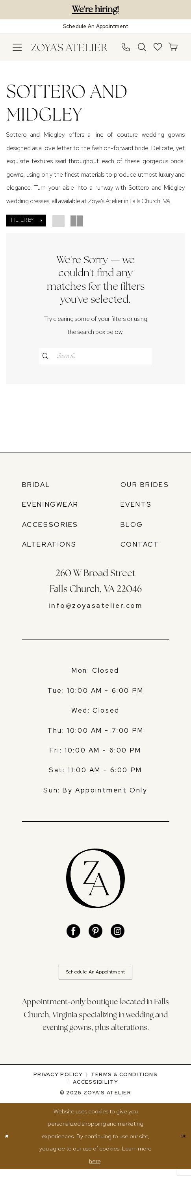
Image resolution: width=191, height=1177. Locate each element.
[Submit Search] (48, 356)
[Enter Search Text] (95, 356)
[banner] (70, 47)
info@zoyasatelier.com (95, 607)
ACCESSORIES (50, 526)
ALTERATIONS (49, 546)
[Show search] (142, 47)
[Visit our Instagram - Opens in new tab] (117, 934)
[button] (17, 47)
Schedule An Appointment (96, 977)
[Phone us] (126, 47)
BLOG (132, 526)
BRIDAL (36, 487)
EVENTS (136, 506)
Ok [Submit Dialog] (181, 1144)
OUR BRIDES (145, 487)
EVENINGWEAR (50, 506)
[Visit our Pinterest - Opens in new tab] (95, 934)
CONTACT (140, 546)
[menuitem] (17, 47)
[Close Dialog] (8, 1144)
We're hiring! (95, 9)
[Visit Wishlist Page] (158, 47)
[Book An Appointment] (95, 26)
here (94, 1169)
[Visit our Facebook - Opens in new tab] (73, 934)
